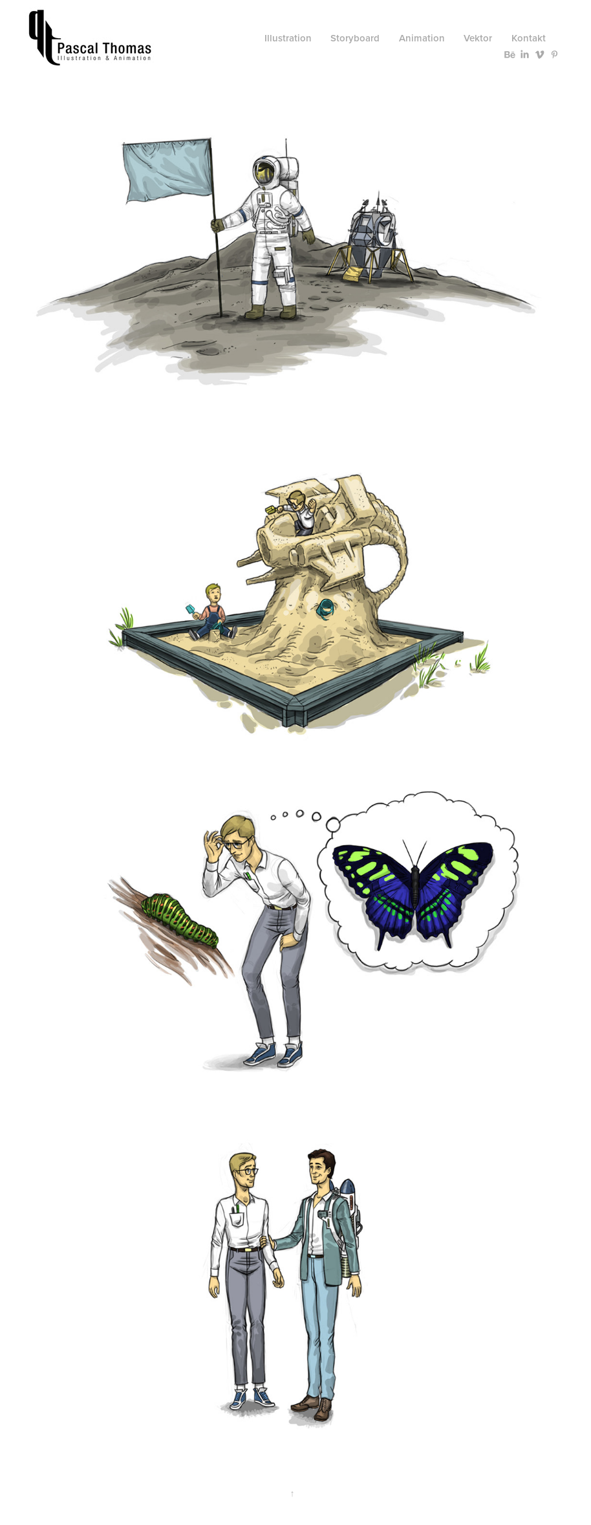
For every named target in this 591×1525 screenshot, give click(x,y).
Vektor (478, 38)
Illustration (288, 38)
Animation (422, 38)
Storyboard (355, 38)
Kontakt (528, 38)
